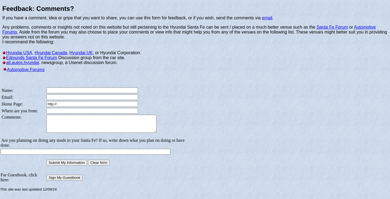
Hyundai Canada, (51, 52)
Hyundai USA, (19, 52)
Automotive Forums (26, 69)
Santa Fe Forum (332, 27)
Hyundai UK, (82, 52)
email (267, 18)
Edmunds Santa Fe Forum (31, 57)
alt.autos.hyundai (22, 62)
